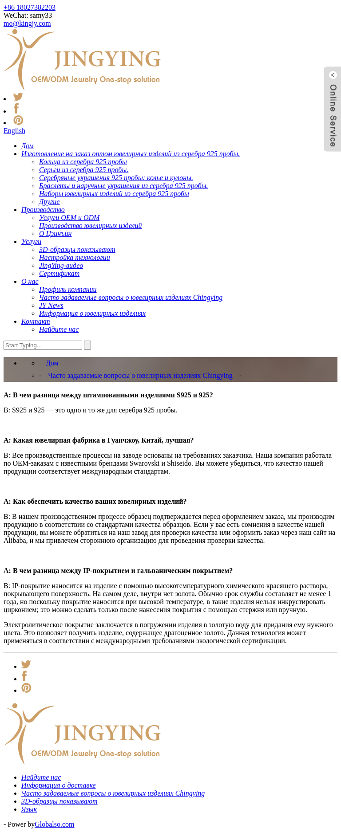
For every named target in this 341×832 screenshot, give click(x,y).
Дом (52, 363)
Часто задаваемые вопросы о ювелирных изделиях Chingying (140, 375)
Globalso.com (54, 824)
